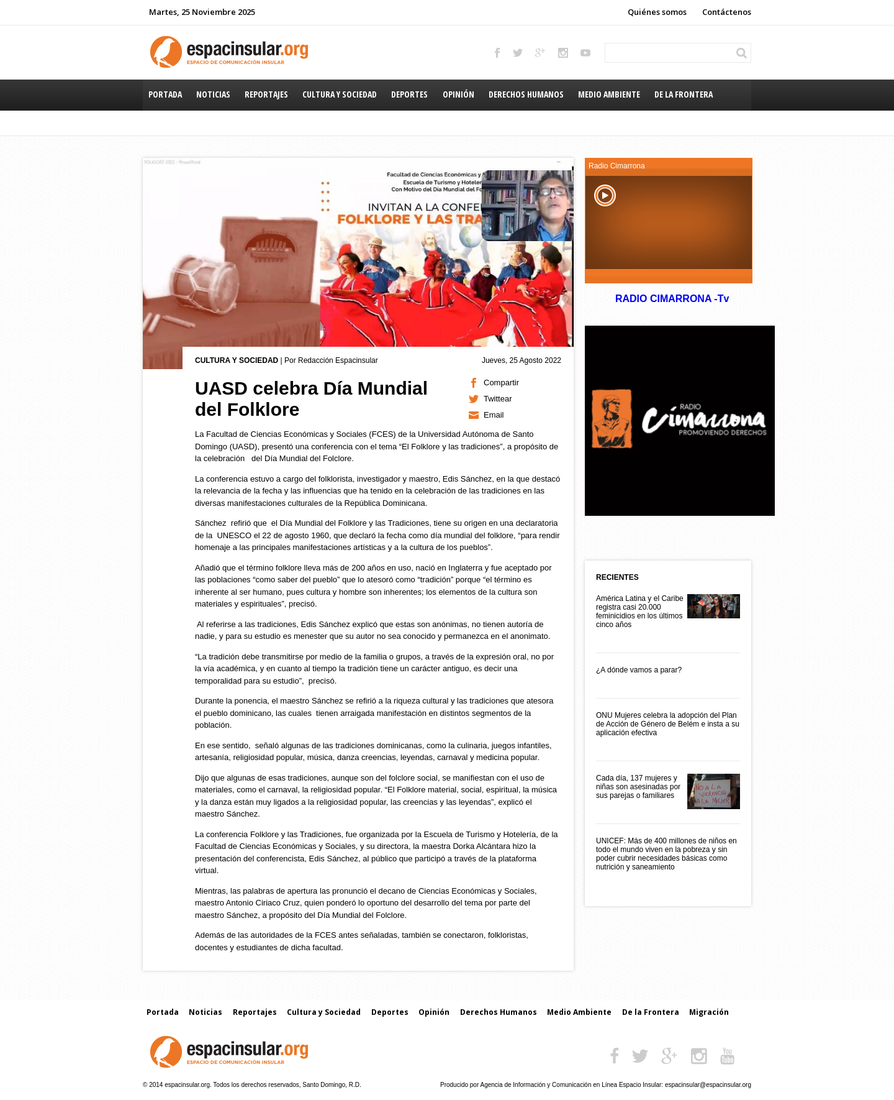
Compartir (501, 382)
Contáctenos (726, 11)
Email (494, 414)
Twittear (498, 398)
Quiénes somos (657, 11)
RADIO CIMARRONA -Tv (671, 298)
